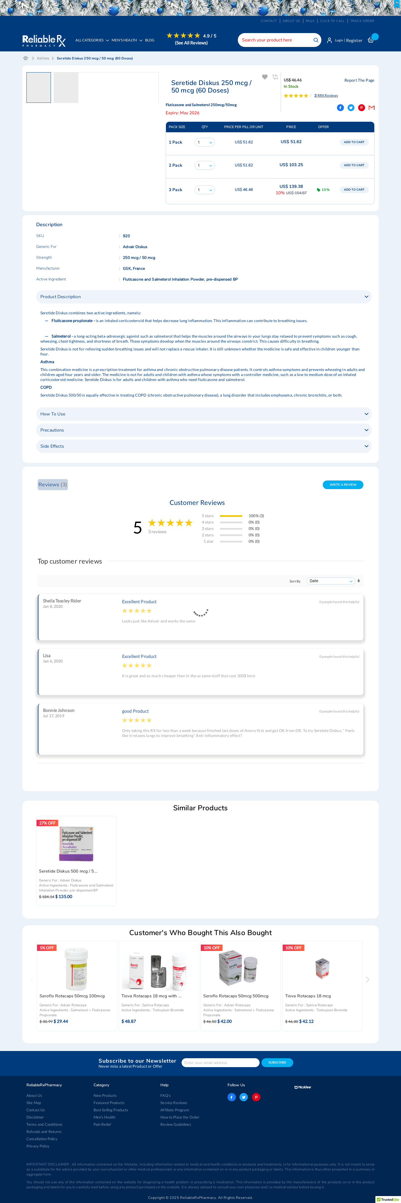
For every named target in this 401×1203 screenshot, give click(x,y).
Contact (269, 21)
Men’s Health (105, 1117)
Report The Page (360, 81)
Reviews (53, 485)
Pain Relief (102, 1124)
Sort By (295, 582)
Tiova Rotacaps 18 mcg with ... (151, 996)
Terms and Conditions (44, 1124)
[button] (40, 88)
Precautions (52, 431)
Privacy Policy (37, 1146)
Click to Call (332, 21)
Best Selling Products (111, 1110)
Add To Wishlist (265, 78)
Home (25, 59)
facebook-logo (232, 1097)
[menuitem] (127, 43)
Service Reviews (173, 1102)
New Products (105, 1095)
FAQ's (165, 1095)
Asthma (43, 59)
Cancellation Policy (41, 1139)
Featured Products (109, 1102)
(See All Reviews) (192, 42)
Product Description (60, 297)
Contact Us (35, 1110)
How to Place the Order (179, 1117)
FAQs (310, 21)
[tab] (204, 297)
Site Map (33, 1102)
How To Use (52, 415)
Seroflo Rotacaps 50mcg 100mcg (72, 996)
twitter (243, 1097)
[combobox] (277, 40)
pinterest (255, 1097)
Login (337, 40)
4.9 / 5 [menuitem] (211, 36)
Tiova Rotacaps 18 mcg (308, 996)
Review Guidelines (175, 1124)
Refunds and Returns (43, 1131)
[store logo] (43, 39)
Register (354, 40)
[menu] (145, 43)
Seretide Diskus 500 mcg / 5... (68, 872)
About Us (34, 1095)
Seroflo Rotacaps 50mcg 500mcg (235, 996)
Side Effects (52, 447)
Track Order (362, 21)
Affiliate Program (174, 1110)
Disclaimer (35, 1117)
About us (291, 21)
